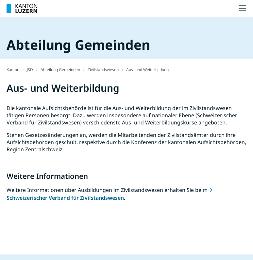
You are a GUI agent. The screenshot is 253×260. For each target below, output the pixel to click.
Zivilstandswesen (103, 69)
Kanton (13, 69)
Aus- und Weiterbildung (147, 69)
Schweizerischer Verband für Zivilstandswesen (65, 197)
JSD (30, 69)
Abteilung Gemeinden (60, 69)
